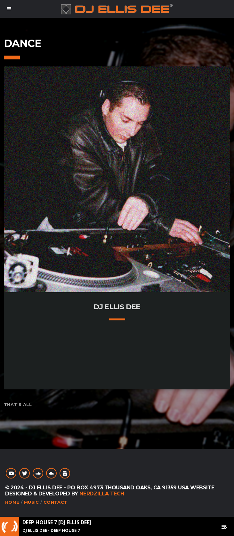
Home (12, 502)
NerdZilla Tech (101, 494)
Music (31, 502)
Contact (56, 502)
